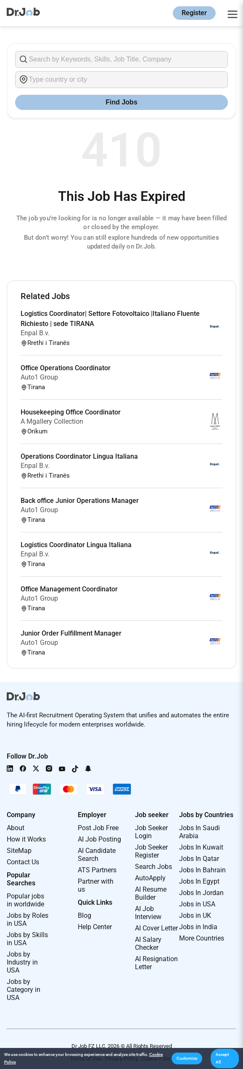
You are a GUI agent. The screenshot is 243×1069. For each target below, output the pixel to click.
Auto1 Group (39, 377)
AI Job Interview (148, 913)
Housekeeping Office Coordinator (71, 412)
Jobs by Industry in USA (22, 962)
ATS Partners (97, 870)
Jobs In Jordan (201, 893)
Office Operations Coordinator (66, 368)
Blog (84, 915)
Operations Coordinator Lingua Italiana (79, 456)
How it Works (26, 839)
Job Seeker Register (151, 851)
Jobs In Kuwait (201, 847)
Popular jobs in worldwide (25, 900)
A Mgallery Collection (52, 421)
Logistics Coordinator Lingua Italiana (76, 545)
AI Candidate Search (97, 855)
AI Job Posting (99, 839)
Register (194, 13)
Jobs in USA (197, 904)
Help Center (95, 927)
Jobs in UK (195, 915)
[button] (187, 1058)
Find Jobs (121, 102)
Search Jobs (153, 867)
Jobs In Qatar (199, 859)
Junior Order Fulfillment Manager (71, 633)
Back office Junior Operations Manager (80, 501)
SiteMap (19, 851)
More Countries (201, 938)
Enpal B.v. (35, 333)
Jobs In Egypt (199, 881)
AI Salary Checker (148, 943)
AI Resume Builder (150, 893)
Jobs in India (198, 927)
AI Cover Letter (156, 928)
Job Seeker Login (151, 832)
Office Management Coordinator (69, 589)
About (15, 828)
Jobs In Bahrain (202, 870)
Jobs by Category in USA (23, 990)
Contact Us (23, 862)
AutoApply (150, 878)
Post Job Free (98, 828)
